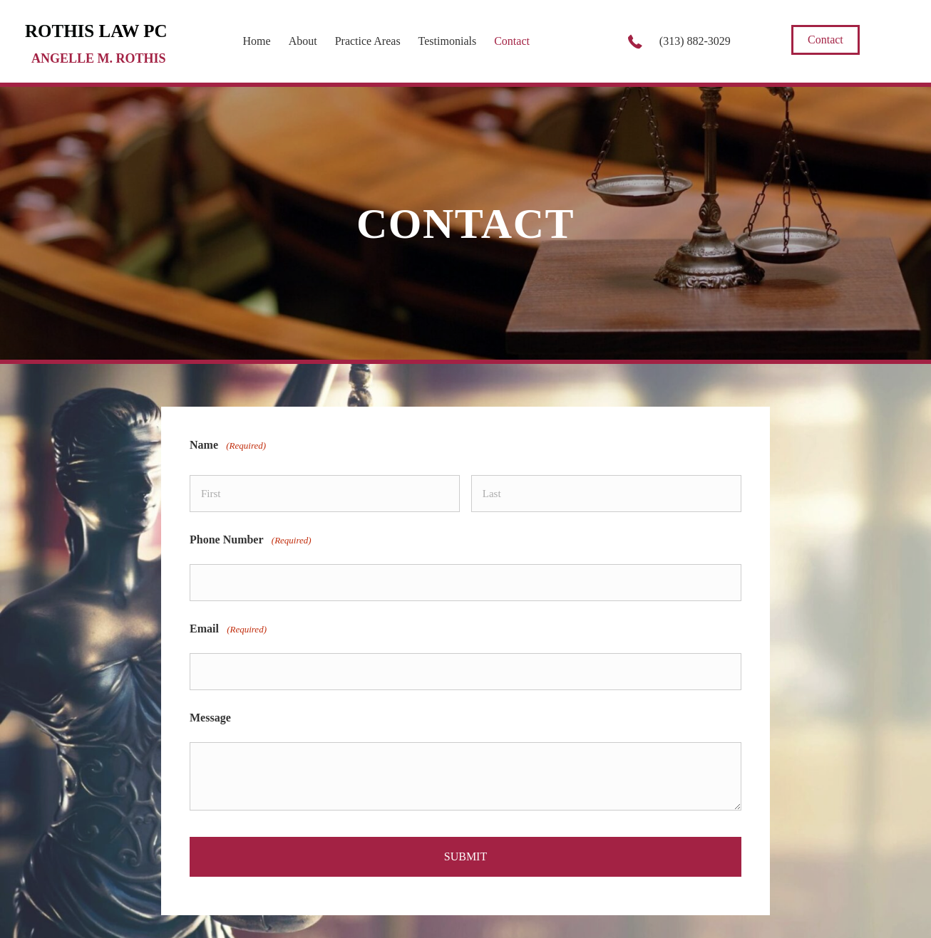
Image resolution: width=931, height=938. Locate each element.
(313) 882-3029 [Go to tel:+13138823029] (695, 41)
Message (210, 695)
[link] (257, 39)
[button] (825, 40)
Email (228, 614)
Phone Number (251, 533)
